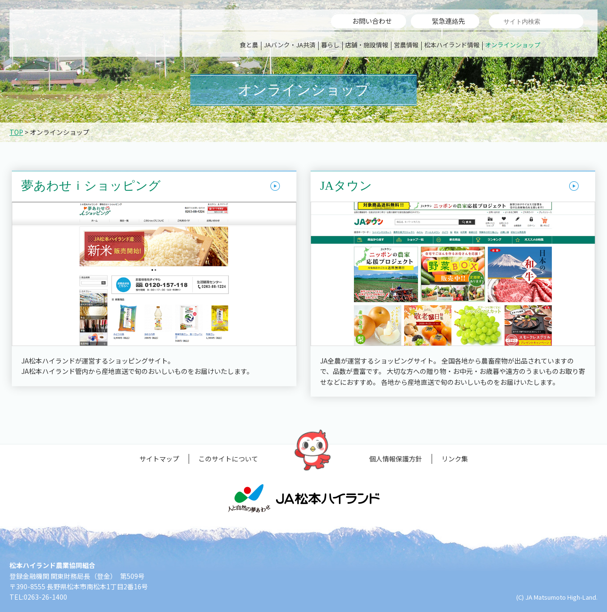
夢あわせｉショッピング (91, 186)
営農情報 (406, 44)
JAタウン (346, 186)
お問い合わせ (372, 21)
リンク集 (455, 458)
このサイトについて (228, 458)
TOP (16, 132)
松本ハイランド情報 (451, 44)
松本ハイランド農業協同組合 (94, 33)
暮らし (330, 44)
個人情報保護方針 (395, 458)
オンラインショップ (512, 44)
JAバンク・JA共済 (289, 44)
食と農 (249, 44)
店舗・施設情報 (366, 44)
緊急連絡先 (448, 21)
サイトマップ (159, 458)
